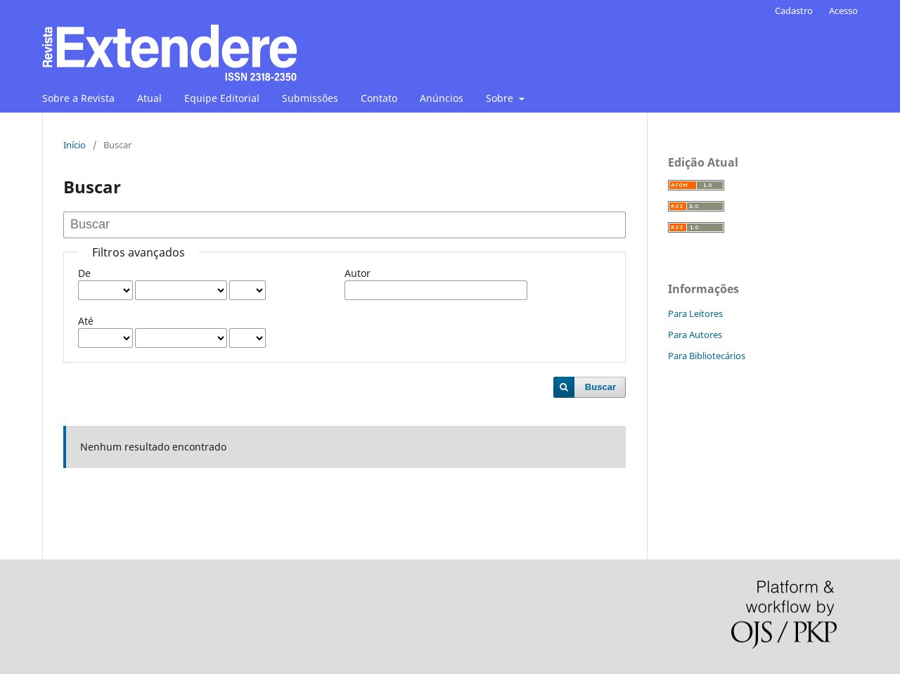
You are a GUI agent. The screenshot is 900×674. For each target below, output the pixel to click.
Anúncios (441, 98)
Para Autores (695, 334)
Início (74, 144)
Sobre (501, 98)
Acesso (843, 10)
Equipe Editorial (221, 98)
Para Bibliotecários (706, 355)
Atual (149, 98)
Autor (358, 273)
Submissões (310, 98)
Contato (379, 98)
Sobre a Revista (78, 98)
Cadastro (794, 10)
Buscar (600, 387)
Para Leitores (695, 313)
